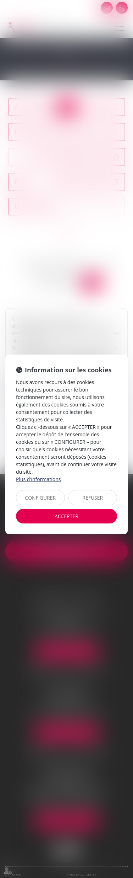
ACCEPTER (66, 516)
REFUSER (92, 497)
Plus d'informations (38, 479)
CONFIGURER (40, 497)
